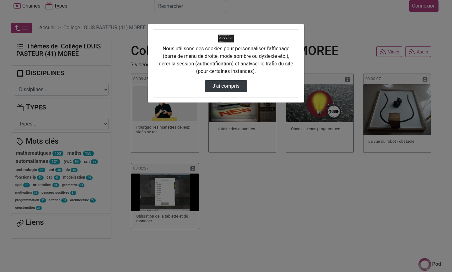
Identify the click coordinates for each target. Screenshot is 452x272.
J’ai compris (226, 86)
